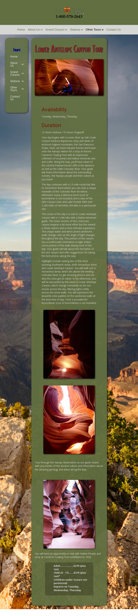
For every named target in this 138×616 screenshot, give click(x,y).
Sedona (75, 29)
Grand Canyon (54, 29)
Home (21, 29)
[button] (23, 64)
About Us (34, 29)
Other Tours (93, 29)
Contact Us (113, 29)
